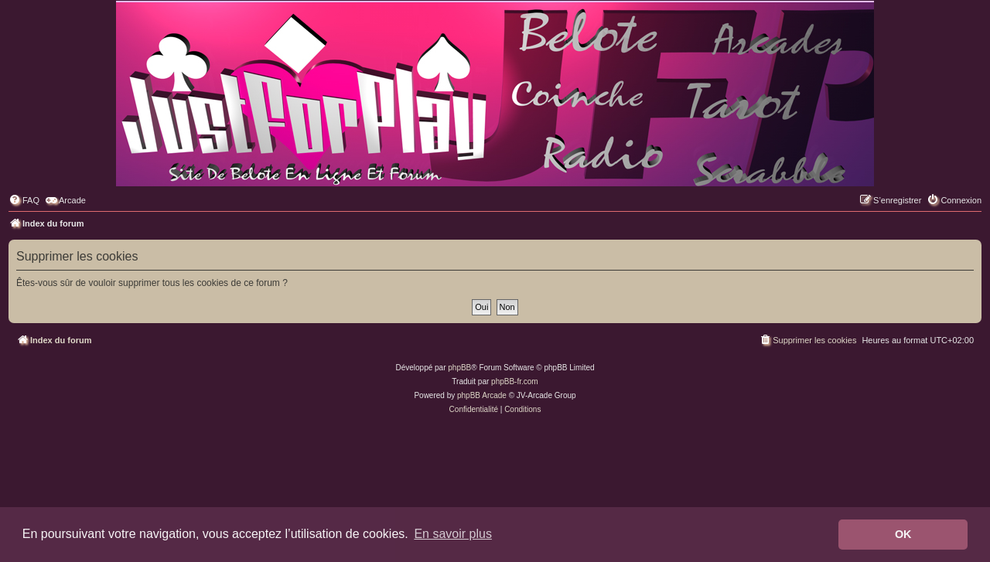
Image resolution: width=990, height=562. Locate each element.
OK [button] (903, 534)
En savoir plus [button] (453, 533)
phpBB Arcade (482, 395)
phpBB (459, 367)
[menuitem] (24, 200)
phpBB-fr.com (514, 381)
